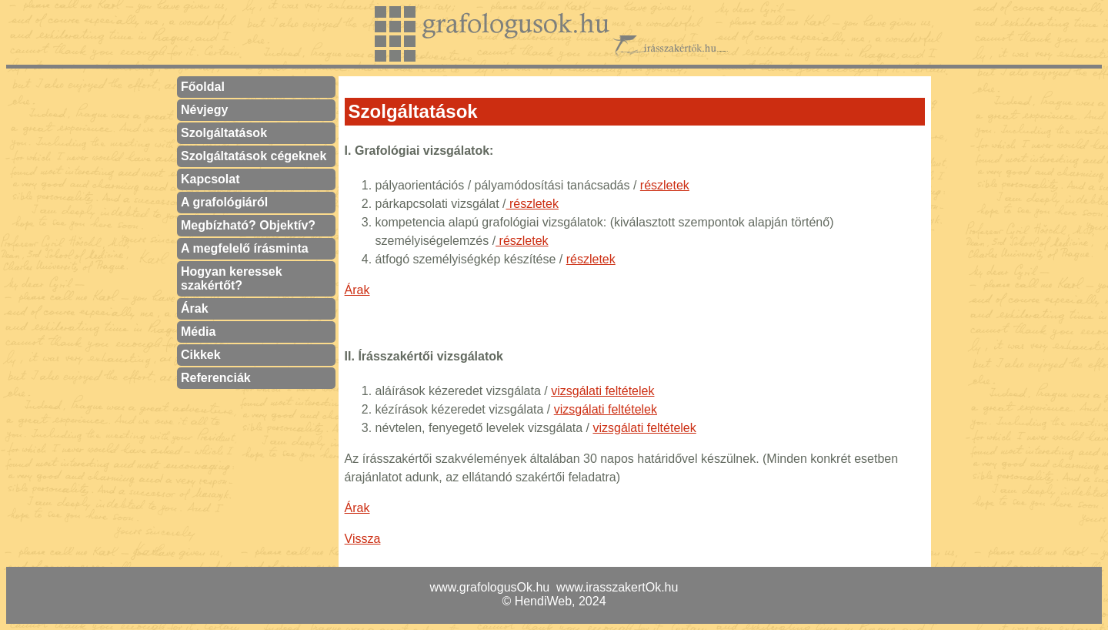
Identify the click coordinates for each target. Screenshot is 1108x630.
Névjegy (204, 109)
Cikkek (201, 354)
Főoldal (203, 86)
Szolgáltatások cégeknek (253, 156)
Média (198, 331)
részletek (664, 185)
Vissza (363, 538)
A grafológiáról (224, 202)
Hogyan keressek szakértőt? (231, 278)
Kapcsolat (210, 179)
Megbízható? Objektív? (248, 225)
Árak (195, 308)
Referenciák (216, 377)
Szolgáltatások (224, 132)
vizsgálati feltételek (602, 390)
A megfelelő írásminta (245, 248)
